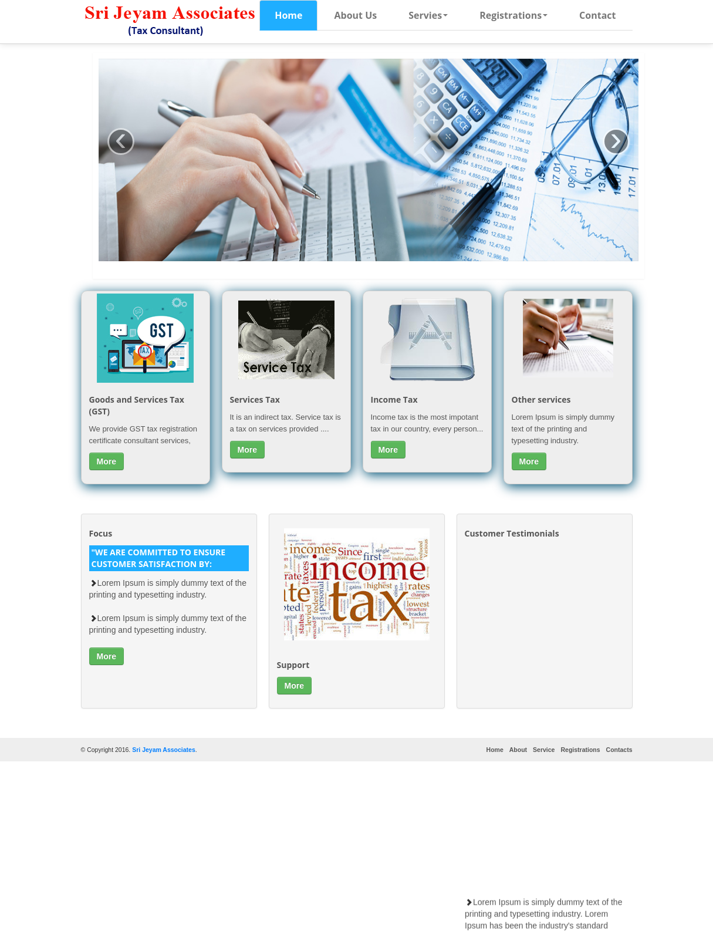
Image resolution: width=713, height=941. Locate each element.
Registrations (513, 15)
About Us (355, 15)
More (106, 461)
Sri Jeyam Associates (163, 749)
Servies (428, 15)
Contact (597, 15)
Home (288, 15)
